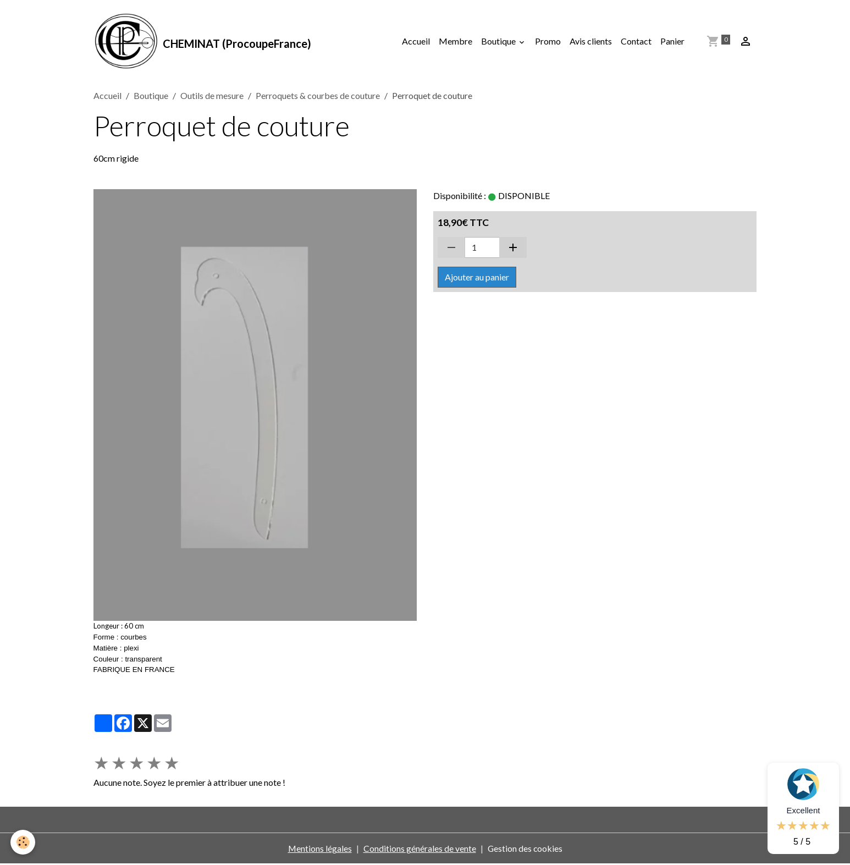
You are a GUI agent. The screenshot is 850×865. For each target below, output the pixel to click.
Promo (548, 41)
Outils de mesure (212, 96)
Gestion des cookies (525, 849)
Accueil (416, 41)
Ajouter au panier (477, 277)
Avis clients (591, 41)
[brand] (202, 42)
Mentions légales (319, 849)
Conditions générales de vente (419, 849)
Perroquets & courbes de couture (318, 96)
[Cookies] (23, 842)
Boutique (499, 41)
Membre (455, 41)
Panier (672, 41)
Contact (636, 41)
